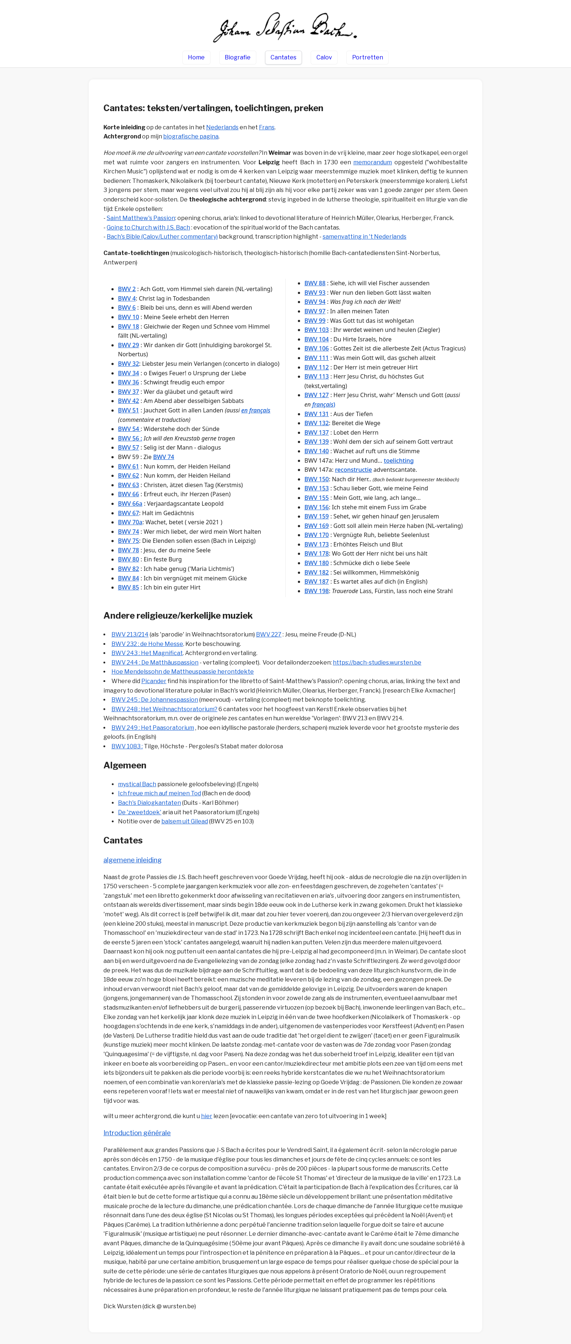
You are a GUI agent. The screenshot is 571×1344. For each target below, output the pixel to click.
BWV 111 (316, 358)
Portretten (367, 57)
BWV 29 (128, 345)
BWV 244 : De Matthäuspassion (154, 662)
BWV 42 (128, 401)
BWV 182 (316, 572)
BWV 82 (128, 569)
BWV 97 (315, 311)
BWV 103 (316, 330)
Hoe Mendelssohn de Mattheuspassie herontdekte (182, 671)
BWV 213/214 (130, 634)
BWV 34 (128, 373)
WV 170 (318, 535)
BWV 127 (316, 395)
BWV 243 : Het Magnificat (147, 653)
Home (196, 57)
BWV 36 (128, 382)
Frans (267, 127)
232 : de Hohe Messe (155, 643)
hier (206, 1116)
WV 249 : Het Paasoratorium (154, 727)
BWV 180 (316, 563)
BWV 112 (316, 367)
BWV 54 (129, 429)
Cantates (283, 57)
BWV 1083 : (127, 746)
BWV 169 (316, 526)
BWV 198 (316, 591)
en (244, 410)
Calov (324, 57)
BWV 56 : (130, 438)
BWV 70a (130, 522)
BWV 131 (316, 414)
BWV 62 (128, 475)
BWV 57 (128, 447)
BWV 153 (316, 488)
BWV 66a (130, 503)
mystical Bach (137, 784)
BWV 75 (128, 541)
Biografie (238, 57)
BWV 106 (316, 348)
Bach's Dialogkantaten (149, 802)
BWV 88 (315, 283)
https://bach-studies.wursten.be (377, 662)
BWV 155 (316, 498)
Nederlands (222, 127)
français (259, 410)
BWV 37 (128, 392)
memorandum (372, 162)
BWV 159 (316, 516)
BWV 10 (128, 317)
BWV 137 (316, 432)
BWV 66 (128, 494)
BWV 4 (127, 298)
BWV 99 (315, 321)
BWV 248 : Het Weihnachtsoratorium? (164, 709)
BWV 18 (128, 326)
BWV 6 (127, 307)
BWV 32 (128, 364)
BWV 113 (316, 376)
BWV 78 (128, 550)
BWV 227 (268, 634)
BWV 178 (316, 553)
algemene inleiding (132, 860)
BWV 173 (316, 544)
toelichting (399, 461)
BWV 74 (163, 457)
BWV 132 (316, 423)
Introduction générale (137, 1133)
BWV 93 (315, 293)
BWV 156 (316, 507)
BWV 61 (128, 466)
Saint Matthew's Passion (141, 218)
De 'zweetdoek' (139, 812)
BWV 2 (127, 289)
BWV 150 (316, 479)
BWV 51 (128, 410)
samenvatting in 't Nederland (364, 236)
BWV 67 (128, 513)
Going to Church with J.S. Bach (148, 227)
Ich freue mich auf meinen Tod (159, 793)
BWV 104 (316, 339)
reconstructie (353, 470)
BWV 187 (316, 581)
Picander (153, 681)
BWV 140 (316, 451)
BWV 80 (128, 559)
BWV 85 (128, 587)
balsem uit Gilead (184, 821)
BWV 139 (316, 442)
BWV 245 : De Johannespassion (154, 699)
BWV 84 (128, 578)
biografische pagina (190, 136)
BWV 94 (315, 302)
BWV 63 (128, 485)
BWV (119, 643)
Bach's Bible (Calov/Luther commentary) (162, 236)
